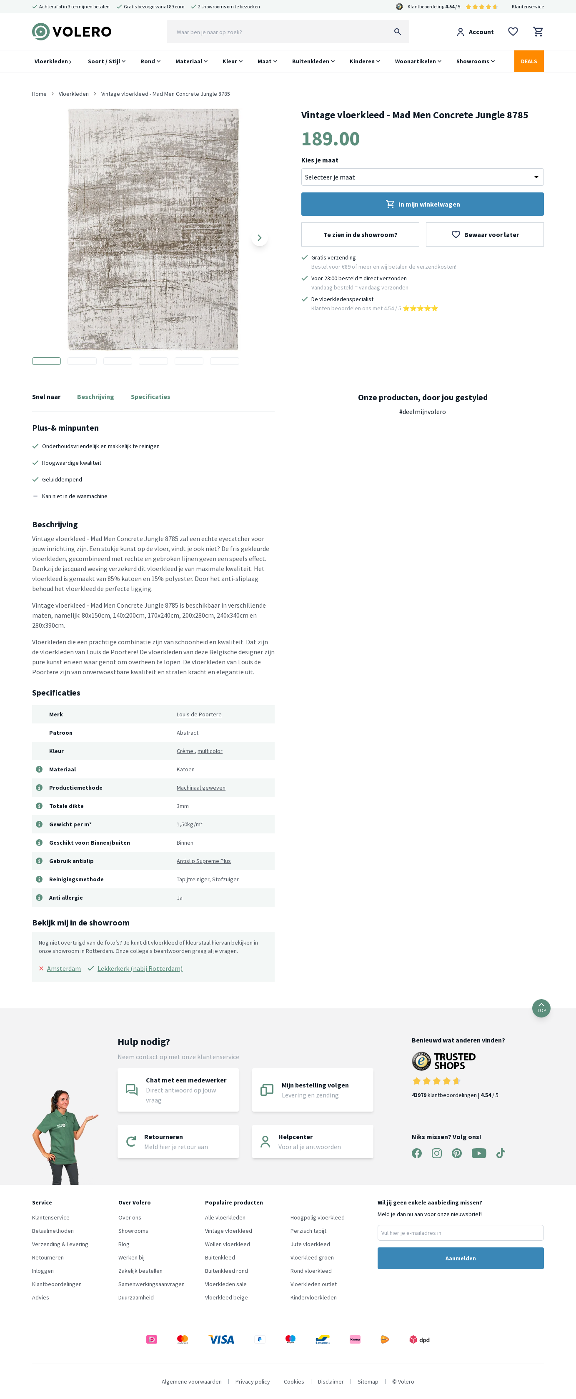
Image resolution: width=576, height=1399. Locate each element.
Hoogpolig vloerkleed (318, 1217)
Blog (124, 1244)
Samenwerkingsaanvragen (151, 1284)
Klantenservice (528, 6)
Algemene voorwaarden (192, 1381)
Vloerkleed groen (312, 1257)
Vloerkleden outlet (314, 1284)
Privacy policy (252, 1381)
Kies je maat (319, 160)
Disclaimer (331, 1381)
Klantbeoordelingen (57, 1284)
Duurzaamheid (136, 1297)
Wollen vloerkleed (227, 1244)
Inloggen (43, 1270)
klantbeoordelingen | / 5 (458, 1075)
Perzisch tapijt (308, 1230)
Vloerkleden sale (226, 1284)
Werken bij (131, 1257)
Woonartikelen (415, 61)
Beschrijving (95, 396)
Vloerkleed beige (226, 1297)
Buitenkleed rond (226, 1270)
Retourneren (48, 1257)
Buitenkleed (220, 1257)
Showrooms (472, 61)
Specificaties (150, 396)
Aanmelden (461, 1258)
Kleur (230, 61)
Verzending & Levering (60, 1244)
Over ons (129, 1217)
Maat (265, 61)
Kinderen (362, 61)
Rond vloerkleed (311, 1270)
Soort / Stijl (104, 61)
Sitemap (368, 1381)
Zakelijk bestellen (140, 1270)
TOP (541, 1008)
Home (39, 93)
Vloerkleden (53, 61)
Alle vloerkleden (225, 1217)
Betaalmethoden (53, 1230)
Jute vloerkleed (310, 1244)
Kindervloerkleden (314, 1297)
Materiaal (188, 61)
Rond (147, 61)
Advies (40, 1297)
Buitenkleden (310, 61)
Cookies (294, 1381)
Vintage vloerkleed (228, 1230)
